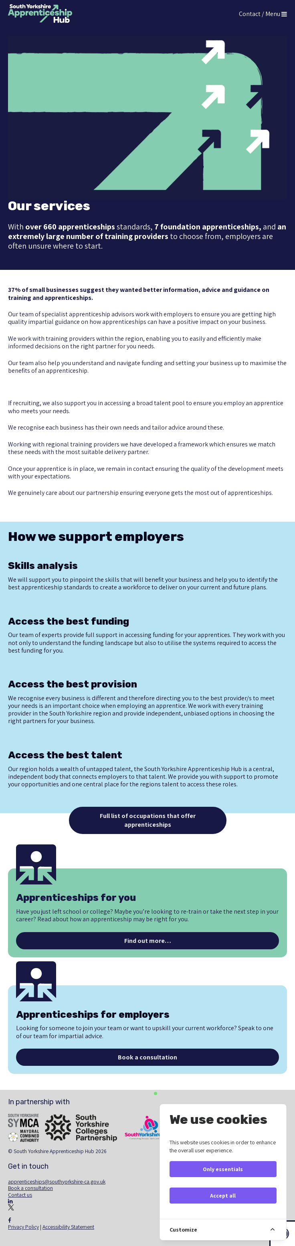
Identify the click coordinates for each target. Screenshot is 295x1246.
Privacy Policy (23, 1226)
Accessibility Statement (68, 1226)
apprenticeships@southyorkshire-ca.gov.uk (56, 1181)
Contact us (20, 1194)
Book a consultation (30, 1188)
